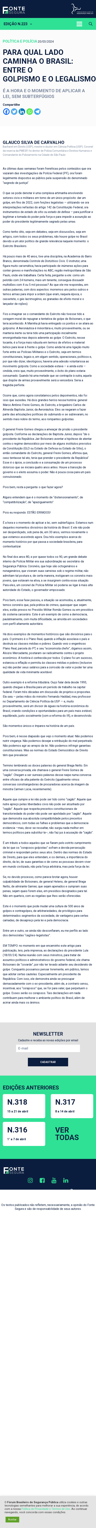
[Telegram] (37, 111)
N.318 (17, 1105)
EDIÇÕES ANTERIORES (31, 1087)
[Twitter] (14, 111)
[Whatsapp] (29, 111)
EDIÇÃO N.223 (15, 24)
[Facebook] (6, 111)
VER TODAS (67, 1134)
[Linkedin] (22, 111)
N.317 (65, 1105)
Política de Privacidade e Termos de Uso (45, 1509)
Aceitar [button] (12, 1519)
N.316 (17, 1133)
